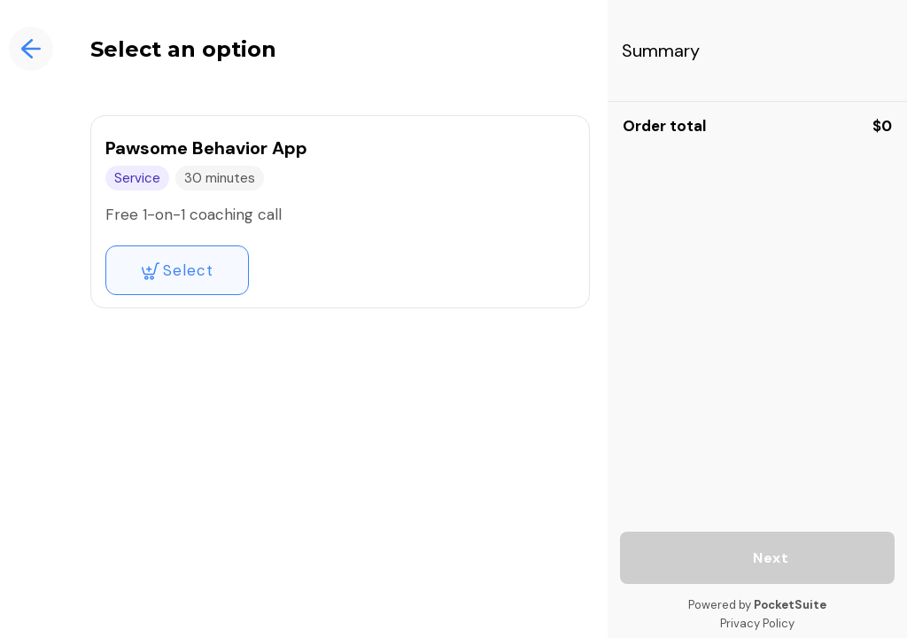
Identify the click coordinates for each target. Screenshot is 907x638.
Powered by (757, 604)
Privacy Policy (757, 623)
